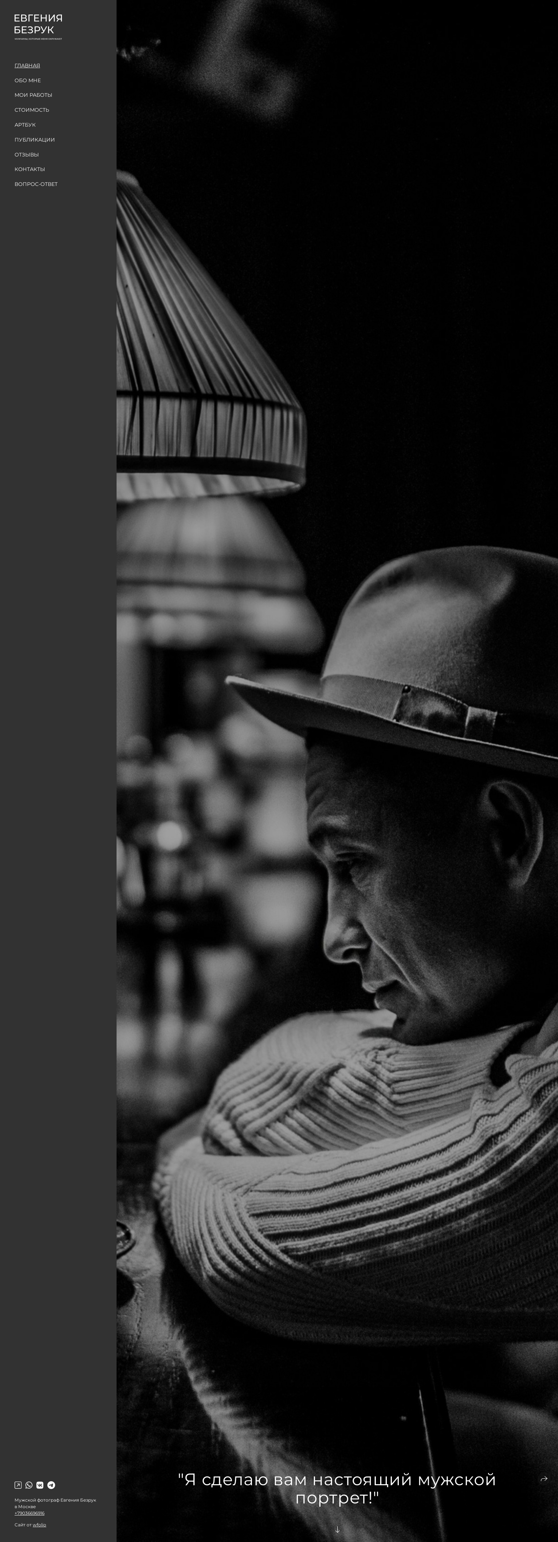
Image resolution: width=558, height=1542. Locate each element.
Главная (27, 65)
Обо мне (28, 80)
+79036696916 (29, 1513)
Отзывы (27, 154)
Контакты (30, 169)
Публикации (35, 139)
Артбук (25, 125)
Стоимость (32, 110)
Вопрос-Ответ (36, 184)
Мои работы (33, 95)
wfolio (39, 1524)
